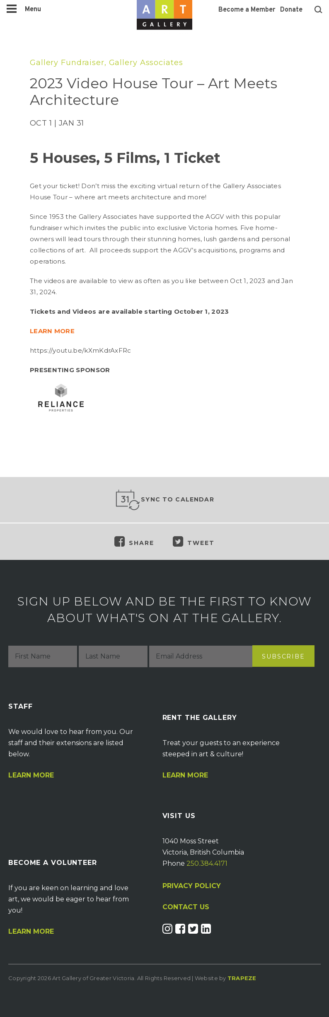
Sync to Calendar (164, 499)
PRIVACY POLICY (191, 886)
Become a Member (246, 10)
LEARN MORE (52, 331)
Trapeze (241, 978)
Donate (291, 10)
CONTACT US (185, 907)
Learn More (31, 775)
